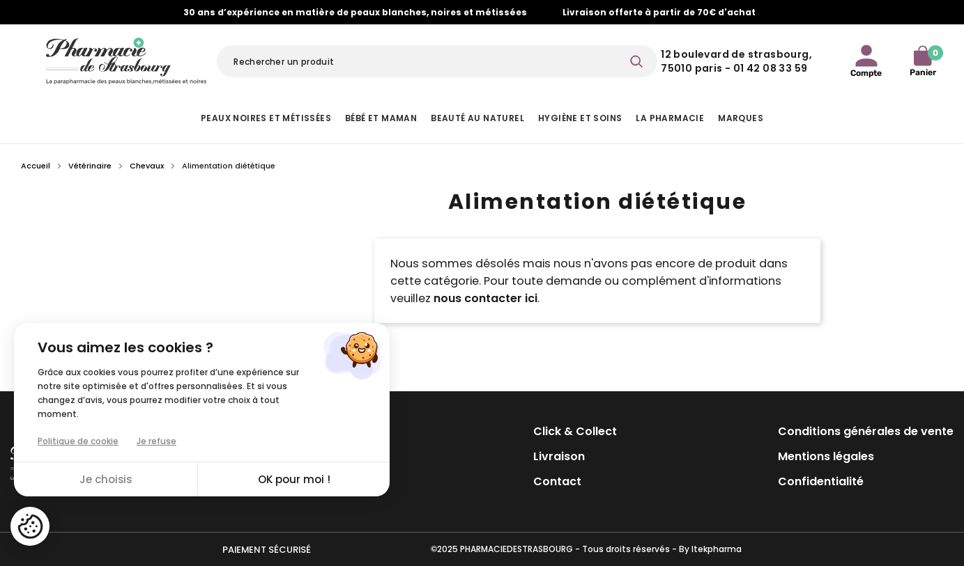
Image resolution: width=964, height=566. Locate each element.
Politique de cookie (78, 441)
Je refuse (156, 441)
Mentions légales (826, 456)
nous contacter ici (485, 298)
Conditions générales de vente (866, 431)
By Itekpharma (710, 549)
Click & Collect (575, 431)
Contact (557, 481)
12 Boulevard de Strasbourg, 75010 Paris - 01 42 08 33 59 (736, 61)
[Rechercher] (437, 61)
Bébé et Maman (381, 118)
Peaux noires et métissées (266, 118)
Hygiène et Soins (580, 118)
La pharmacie (670, 118)
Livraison (559, 456)
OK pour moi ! (294, 479)
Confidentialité (821, 481)
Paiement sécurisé (266, 549)
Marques (740, 118)
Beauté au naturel (477, 118)
